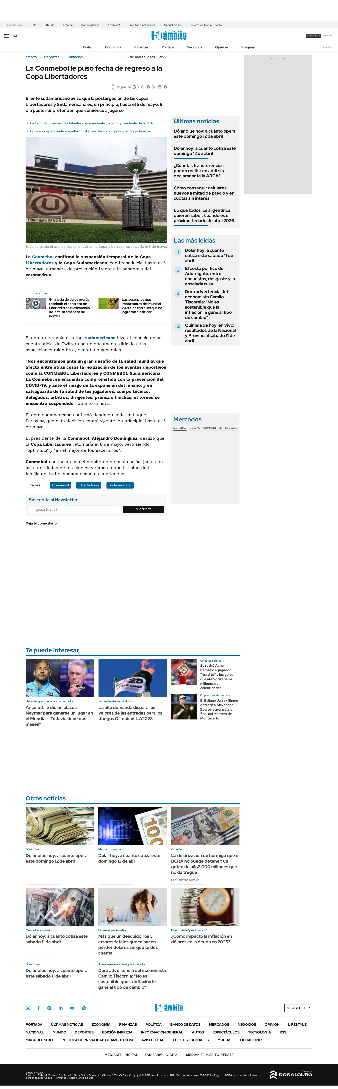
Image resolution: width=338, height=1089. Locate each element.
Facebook (39, 1008)
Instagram (49, 1008)
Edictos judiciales (191, 1040)
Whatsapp (84, 1008)
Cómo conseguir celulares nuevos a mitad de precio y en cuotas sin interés (204, 193)
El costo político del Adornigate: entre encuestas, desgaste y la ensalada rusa (210, 276)
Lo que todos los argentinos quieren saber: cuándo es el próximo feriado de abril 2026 (204, 215)
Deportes (51, 57)
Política (167, 47)
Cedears (231, 427)
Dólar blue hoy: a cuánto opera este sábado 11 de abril (57, 973)
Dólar (34, 24)
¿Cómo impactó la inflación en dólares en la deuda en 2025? (201, 939)
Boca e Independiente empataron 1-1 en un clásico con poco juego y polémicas (90, 131)
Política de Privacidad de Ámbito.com (97, 1040)
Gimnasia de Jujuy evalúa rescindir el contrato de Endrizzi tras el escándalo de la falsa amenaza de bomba (69, 307)
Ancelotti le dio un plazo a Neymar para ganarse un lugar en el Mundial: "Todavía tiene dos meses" (59, 716)
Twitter (28, 1008)
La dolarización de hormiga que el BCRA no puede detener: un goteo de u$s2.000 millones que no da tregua (205, 864)
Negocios (194, 47)
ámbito (31, 57)
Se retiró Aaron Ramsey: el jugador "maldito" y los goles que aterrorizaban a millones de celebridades (216, 676)
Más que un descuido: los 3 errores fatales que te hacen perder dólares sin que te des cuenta (128, 944)
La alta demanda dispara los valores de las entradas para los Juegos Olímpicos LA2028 (130, 713)
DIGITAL (121, 1055)
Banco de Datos (185, 1024)
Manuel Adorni (173, 24)
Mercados (219, 1024)
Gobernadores (90, 24)
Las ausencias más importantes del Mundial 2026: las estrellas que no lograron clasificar (142, 305)
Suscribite (144, 509)
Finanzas (141, 47)
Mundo (59, 1032)
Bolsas (195, 427)
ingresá (328, 35)
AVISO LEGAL (152, 1040)
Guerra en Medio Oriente (206, 24)
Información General (162, 1032)
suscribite (313, 35)
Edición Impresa (117, 1032)
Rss (283, 1032)
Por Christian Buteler (185, 880)
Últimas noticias (67, 1024)
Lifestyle (297, 1024)
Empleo (68, 24)
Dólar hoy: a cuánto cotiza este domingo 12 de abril (205, 150)
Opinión (221, 47)
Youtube (72, 1008)
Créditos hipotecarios (141, 24)
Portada (34, 1024)
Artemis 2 (114, 24)
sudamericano (100, 337)
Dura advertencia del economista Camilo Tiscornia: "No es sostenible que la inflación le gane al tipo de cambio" (208, 304)
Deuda (50, 24)
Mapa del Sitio (39, 1040)
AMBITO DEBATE (210, 1055)
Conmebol (74, 57)
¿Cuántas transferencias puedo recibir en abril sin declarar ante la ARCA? (199, 171)
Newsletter (328, 47)
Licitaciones (251, 1040)
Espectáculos (226, 1032)
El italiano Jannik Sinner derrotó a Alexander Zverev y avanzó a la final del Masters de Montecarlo (219, 709)
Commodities (212, 427)
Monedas (179, 427)
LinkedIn (61, 1008)
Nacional (35, 1032)
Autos (198, 1032)
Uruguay (248, 47)
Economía (113, 47)
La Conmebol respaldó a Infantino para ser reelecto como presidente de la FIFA (91, 123)
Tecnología (259, 1032)
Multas (224, 1040)
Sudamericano (120, 485)
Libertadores (40, 262)
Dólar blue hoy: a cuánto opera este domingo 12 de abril (205, 133)
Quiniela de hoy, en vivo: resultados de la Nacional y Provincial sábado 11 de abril (210, 332)
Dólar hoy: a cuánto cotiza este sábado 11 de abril (209, 255)
